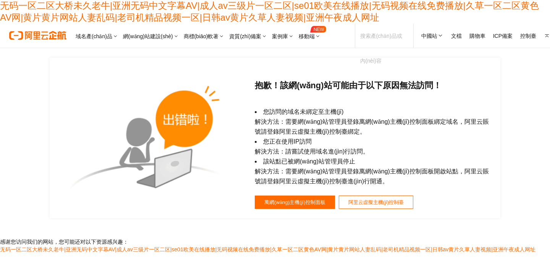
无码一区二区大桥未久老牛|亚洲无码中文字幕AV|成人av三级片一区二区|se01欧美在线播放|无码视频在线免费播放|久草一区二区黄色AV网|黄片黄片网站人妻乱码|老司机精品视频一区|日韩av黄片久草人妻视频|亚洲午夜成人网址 (267, 252)
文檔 (456, 36)
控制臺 (528, 36)
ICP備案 (503, 36)
